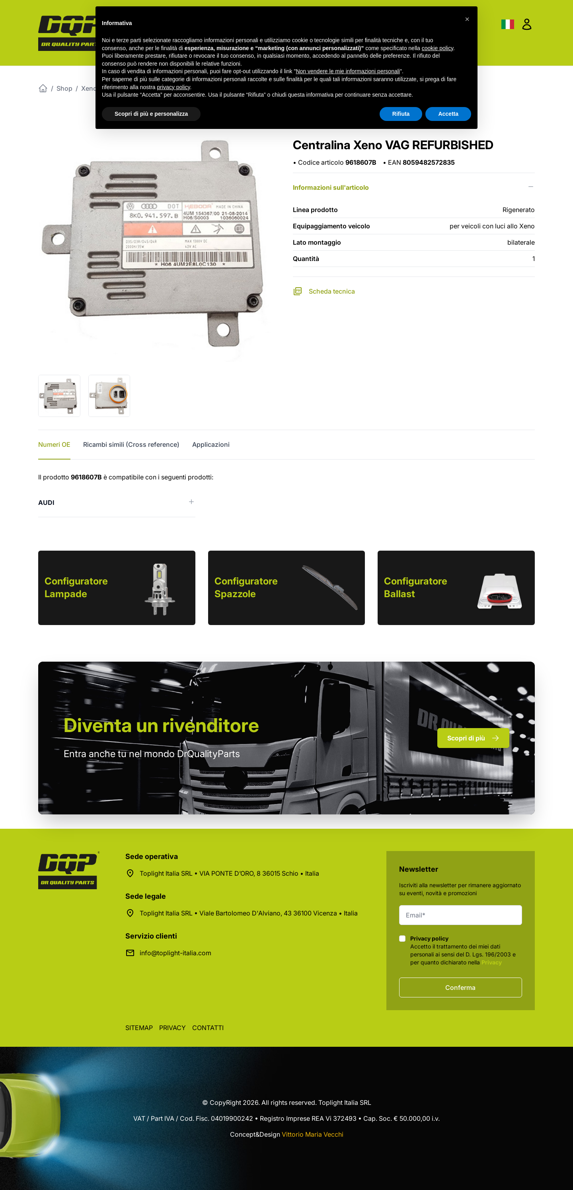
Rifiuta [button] (401, 114)
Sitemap (139, 1028)
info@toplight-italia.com (175, 953)
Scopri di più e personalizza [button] (151, 114)
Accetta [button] (448, 114)
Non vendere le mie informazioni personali (348, 71)
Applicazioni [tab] (211, 444)
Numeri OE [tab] (54, 444)
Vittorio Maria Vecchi (312, 1134)
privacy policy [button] (173, 87)
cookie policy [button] (437, 48)
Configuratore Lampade (76, 587)
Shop (64, 88)
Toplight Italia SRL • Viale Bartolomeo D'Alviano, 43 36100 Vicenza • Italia (249, 913)
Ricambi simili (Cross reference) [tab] (131, 444)
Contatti (208, 1028)
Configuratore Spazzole (246, 587)
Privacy (491, 962)
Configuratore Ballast (415, 587)
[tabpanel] (286, 495)
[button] (467, 19)
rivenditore (161, 725)
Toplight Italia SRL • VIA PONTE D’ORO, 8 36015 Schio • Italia (229, 873)
